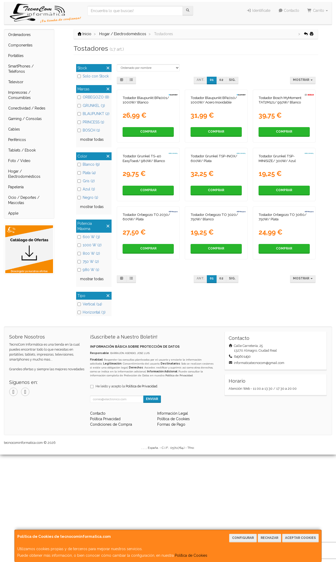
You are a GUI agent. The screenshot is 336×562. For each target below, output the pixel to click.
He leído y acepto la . (127, 494)
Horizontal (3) (91, 312)
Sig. (232, 80)
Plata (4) (86, 173)
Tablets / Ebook (22, 150)
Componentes (20, 45)
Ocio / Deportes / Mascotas (23, 200)
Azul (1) (86, 189)
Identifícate (258, 10)
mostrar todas (92, 139)
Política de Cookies (191, 555)
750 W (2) (88, 261)
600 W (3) (88, 237)
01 (212, 80)
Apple (13, 213)
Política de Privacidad (179, 482)
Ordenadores (19, 35)
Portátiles (16, 56)
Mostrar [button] (303, 80)
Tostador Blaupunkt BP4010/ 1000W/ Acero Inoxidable (214, 148)
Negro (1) (87, 197)
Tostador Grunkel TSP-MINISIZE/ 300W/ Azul (277, 254)
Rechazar (269, 538)
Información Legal (172, 521)
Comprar (148, 179)
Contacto (289, 10)
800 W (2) (88, 253)
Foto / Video (19, 161)
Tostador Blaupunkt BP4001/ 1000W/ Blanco (146, 148)
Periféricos (17, 140)
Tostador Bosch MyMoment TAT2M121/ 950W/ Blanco (280, 148)
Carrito (317, 10)
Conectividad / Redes (26, 108)
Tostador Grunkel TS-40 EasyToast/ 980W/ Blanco (144, 254)
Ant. (200, 80)
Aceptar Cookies (300, 538)
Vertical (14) (89, 304)
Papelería (16, 187)
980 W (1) (88, 270)
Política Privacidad (105, 526)
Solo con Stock (93, 76)
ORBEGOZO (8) (93, 97)
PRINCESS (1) (90, 122)
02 (221, 80)
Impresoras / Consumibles (19, 95)
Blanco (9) (88, 164)
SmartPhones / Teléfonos (21, 69)
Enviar (152, 506)
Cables (14, 129)
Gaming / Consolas (25, 119)
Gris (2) (86, 181)
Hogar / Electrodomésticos (24, 174)
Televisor (15, 82)
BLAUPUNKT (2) (93, 114)
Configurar (243, 538)
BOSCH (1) (88, 130)
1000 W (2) (89, 245)
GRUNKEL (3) (91, 105)
